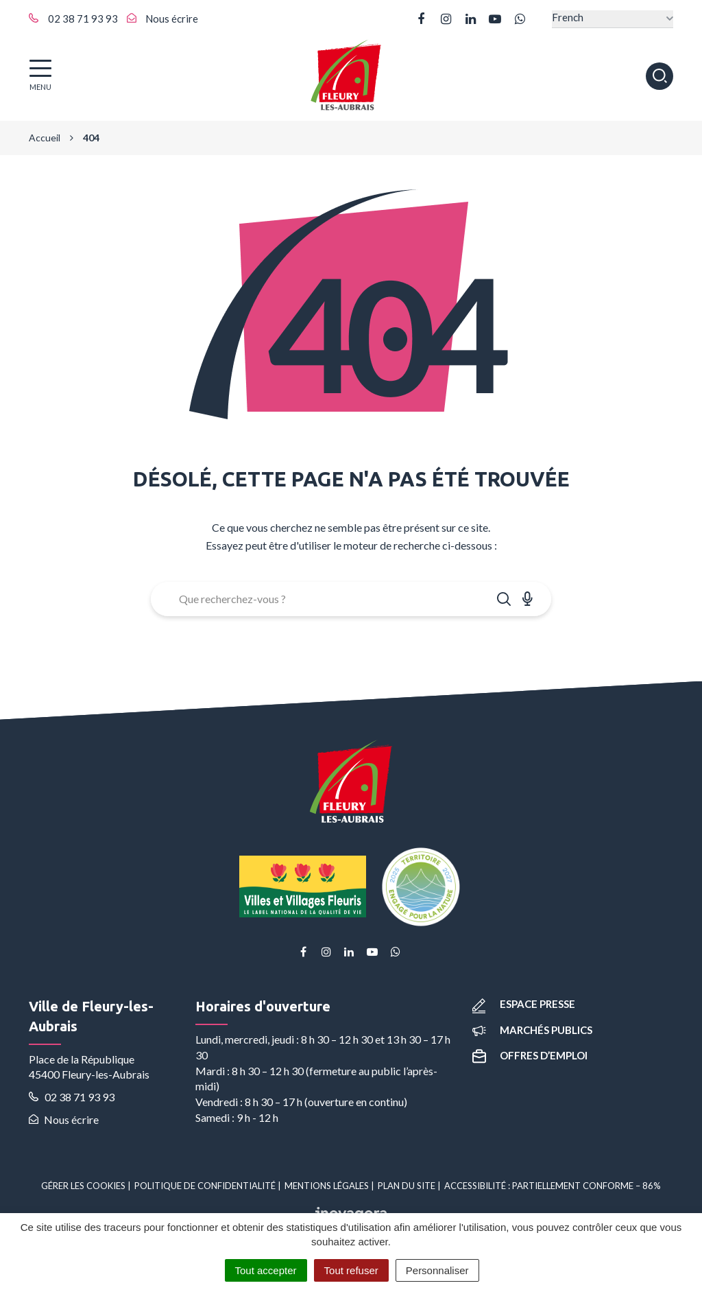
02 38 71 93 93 (71, 1096)
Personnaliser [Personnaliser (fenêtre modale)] (437, 1270)
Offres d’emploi (530, 1055)
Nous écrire (64, 1119)
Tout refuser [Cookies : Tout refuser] (351, 1270)
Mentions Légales (327, 1185)
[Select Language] (612, 18)
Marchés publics (532, 1030)
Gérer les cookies (83, 1185)
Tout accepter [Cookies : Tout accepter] (266, 1270)
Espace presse (523, 1004)
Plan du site (406, 1185)
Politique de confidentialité (205, 1185)
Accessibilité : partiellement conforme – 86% (552, 1185)
